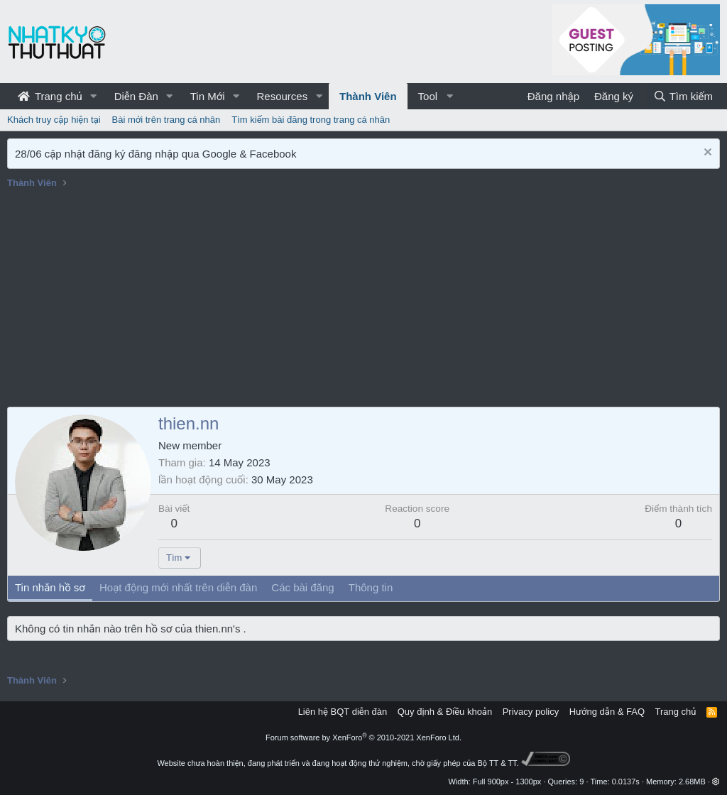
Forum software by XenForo (363, 737)
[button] (94, 96)
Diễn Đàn (136, 96)
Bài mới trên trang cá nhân (166, 119)
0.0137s (626, 781)
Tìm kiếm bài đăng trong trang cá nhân (310, 119)
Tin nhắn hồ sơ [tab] (50, 587)
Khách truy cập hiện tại (54, 119)
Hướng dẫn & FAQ (607, 711)
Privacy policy (531, 711)
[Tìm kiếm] (683, 96)
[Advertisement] (363, 300)
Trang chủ (50, 96)
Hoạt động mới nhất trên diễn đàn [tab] (178, 587)
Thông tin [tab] (371, 587)
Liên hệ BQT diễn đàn (343, 711)
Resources (281, 96)
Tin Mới (207, 96)
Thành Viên (368, 96)
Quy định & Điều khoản (445, 711)
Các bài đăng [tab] (302, 587)
